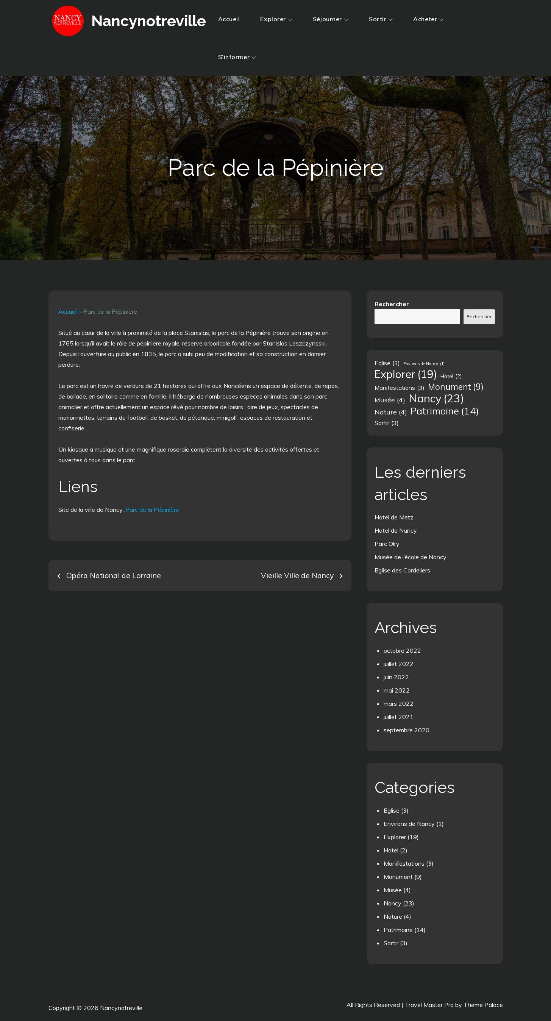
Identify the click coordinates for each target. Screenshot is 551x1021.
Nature (393, 916)
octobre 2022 (402, 650)
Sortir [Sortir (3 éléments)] (387, 422)
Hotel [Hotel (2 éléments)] (451, 376)
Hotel (391, 850)
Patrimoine (398, 929)
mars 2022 (399, 703)
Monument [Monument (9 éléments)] (456, 387)
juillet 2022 (399, 664)
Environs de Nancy (409, 823)
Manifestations (404, 863)
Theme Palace (483, 1004)
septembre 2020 (406, 730)
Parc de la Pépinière (152, 509)
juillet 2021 (399, 717)
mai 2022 (397, 690)
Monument (398, 876)
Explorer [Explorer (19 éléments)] (406, 374)
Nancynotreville (147, 20)
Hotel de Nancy (396, 530)
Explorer (276, 19)
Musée (393, 890)
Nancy (392, 903)
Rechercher (392, 304)
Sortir (381, 19)
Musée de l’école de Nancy (410, 557)
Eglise (392, 810)
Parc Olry (387, 543)
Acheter (428, 19)
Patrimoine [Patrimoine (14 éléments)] (445, 410)
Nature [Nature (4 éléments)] (391, 412)
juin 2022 (396, 677)
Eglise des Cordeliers (402, 570)
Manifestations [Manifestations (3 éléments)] (400, 387)
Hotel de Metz (394, 517)
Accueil (229, 19)
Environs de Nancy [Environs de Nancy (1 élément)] (424, 363)
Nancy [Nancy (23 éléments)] (436, 398)
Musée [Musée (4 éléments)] (390, 399)
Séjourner (330, 19)
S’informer (237, 57)
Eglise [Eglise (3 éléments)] (387, 363)
